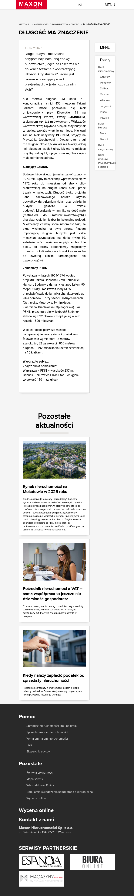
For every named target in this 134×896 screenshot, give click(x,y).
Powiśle (104, 118)
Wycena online (36, 798)
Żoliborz (104, 88)
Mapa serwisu (35, 779)
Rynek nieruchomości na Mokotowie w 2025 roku (45, 489)
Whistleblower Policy (40, 785)
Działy (105, 59)
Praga (103, 112)
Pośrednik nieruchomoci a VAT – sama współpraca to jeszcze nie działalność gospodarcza (52, 594)
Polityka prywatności (39, 772)
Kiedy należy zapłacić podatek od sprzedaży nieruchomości (53, 677)
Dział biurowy (102, 125)
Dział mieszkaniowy (105, 69)
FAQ (29, 745)
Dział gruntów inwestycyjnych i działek (105, 161)
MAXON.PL (24, 24)
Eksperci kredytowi (38, 751)
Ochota (104, 94)
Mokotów (105, 83)
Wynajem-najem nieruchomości (47, 738)
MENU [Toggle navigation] (110, 4)
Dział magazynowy (105, 147)
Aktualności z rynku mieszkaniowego (56, 24)
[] (80, 4)
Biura (103, 133)
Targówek (105, 106)
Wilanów (105, 100)
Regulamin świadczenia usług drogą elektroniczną (59, 792)
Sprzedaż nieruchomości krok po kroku (52, 726)
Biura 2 (104, 139)
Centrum (105, 77)
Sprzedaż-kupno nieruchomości (47, 732)
